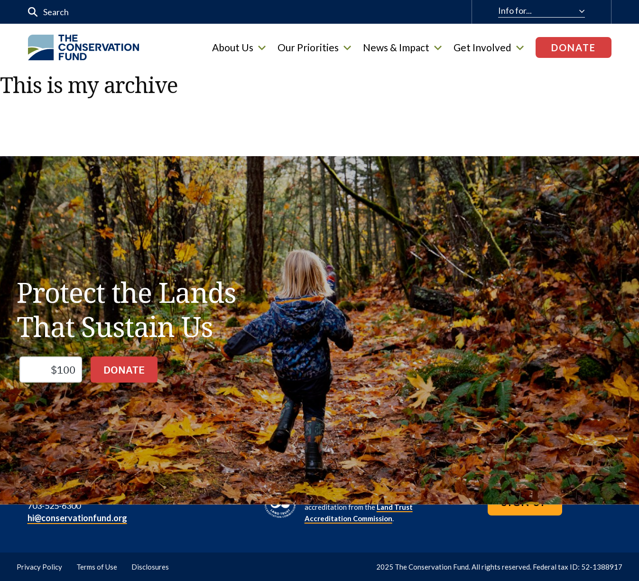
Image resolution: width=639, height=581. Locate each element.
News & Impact (402, 47)
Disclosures (150, 566)
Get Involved (489, 47)
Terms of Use (96, 566)
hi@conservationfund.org (77, 518)
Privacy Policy (39, 566)
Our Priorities (314, 47)
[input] (206, 12)
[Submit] (33, 12)
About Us (239, 47)
